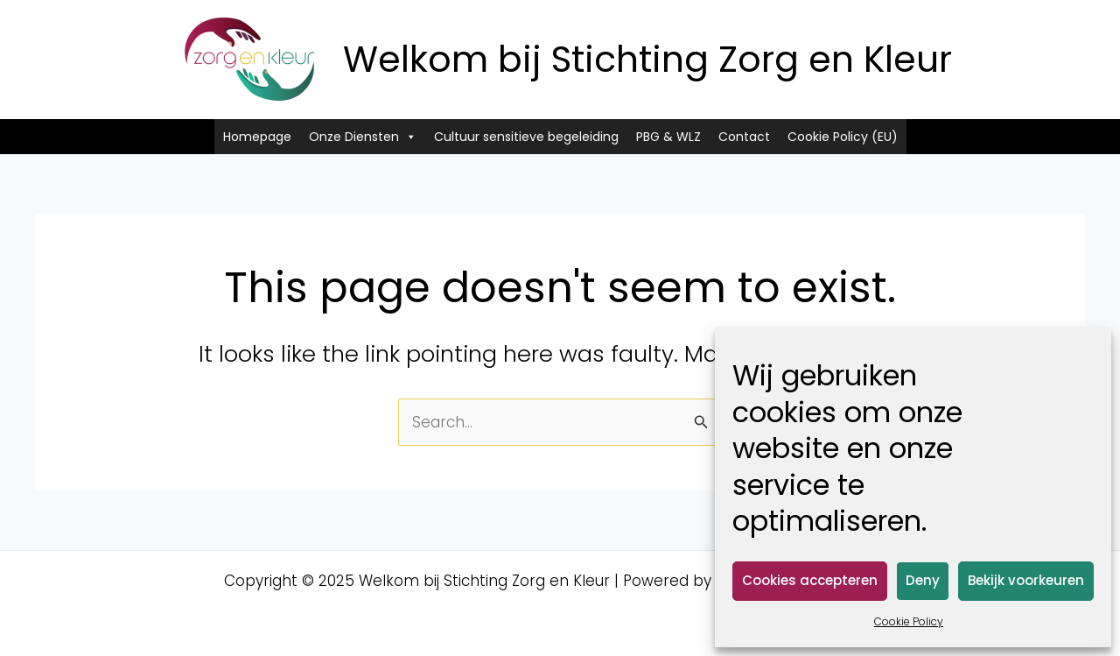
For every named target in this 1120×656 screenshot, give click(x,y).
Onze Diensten (362, 136)
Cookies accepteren (810, 580)
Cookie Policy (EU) (843, 136)
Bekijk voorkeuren (1026, 580)
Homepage (257, 136)
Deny (923, 580)
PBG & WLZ (668, 136)
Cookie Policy (908, 621)
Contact (744, 136)
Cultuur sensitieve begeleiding (526, 136)
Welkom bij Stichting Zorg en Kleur (647, 59)
